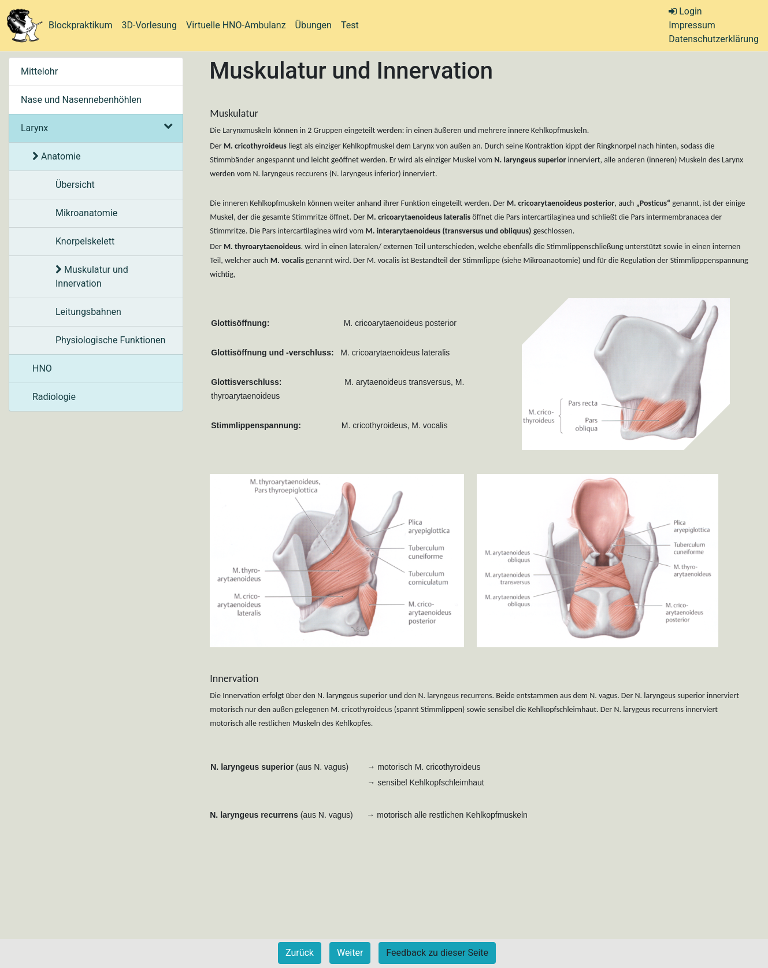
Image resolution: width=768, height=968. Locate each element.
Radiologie (54, 396)
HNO (42, 368)
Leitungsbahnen (88, 311)
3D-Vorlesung (149, 25)
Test (350, 25)
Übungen (313, 25)
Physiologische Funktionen (110, 340)
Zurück (299, 952)
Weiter (350, 952)
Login (685, 11)
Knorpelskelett (84, 241)
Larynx (96, 128)
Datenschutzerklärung (714, 39)
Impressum (692, 25)
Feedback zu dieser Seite (437, 952)
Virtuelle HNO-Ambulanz (236, 25)
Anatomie (56, 156)
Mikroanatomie (86, 212)
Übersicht (75, 184)
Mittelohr (39, 71)
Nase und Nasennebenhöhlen (81, 99)
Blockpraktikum (80, 25)
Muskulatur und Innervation (91, 276)
